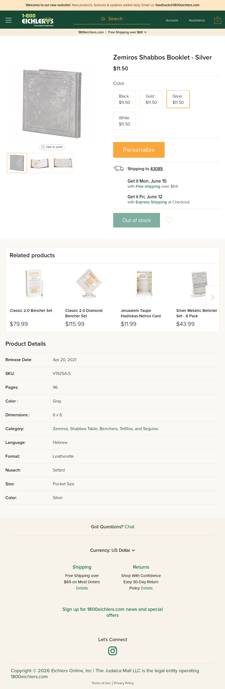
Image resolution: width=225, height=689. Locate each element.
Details (82, 588)
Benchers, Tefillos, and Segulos (129, 428)
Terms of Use (101, 683)
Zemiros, (61, 428)
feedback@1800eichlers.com (177, 5)
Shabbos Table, (85, 428)
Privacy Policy (124, 683)
